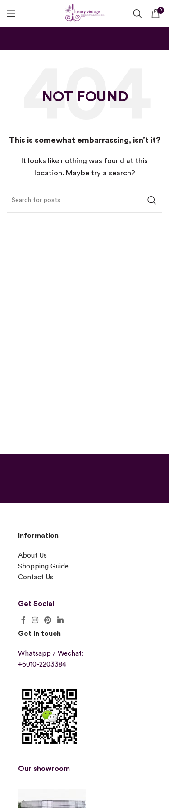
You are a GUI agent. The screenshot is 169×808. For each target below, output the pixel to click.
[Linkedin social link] (61, 620)
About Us (32, 555)
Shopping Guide (43, 566)
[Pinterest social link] (47, 620)
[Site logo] (84, 12)
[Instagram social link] (35, 620)
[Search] (137, 14)
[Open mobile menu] (11, 14)
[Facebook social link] (23, 620)
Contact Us (35, 577)
